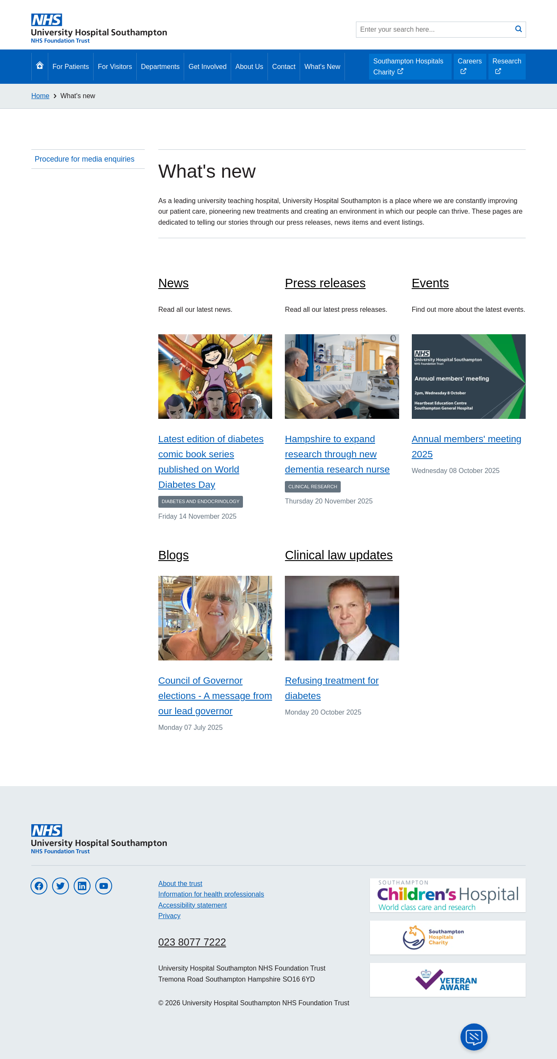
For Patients (70, 66)
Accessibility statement (192, 905)
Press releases (325, 283)
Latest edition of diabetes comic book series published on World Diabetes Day (211, 462)
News (173, 283)
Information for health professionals (211, 894)
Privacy (169, 915)
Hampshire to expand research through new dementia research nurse (337, 454)
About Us (249, 66)
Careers (470, 69)
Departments (160, 66)
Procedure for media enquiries (85, 159)
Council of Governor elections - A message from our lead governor (215, 695)
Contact (283, 66)
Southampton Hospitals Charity (408, 69)
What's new (78, 95)
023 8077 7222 (192, 942)
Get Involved (207, 66)
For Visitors (115, 66)
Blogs (173, 555)
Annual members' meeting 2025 (466, 446)
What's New (322, 66)
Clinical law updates (339, 555)
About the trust (180, 883)
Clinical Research (312, 486)
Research (506, 69)
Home (40, 95)
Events (430, 283)
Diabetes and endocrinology (201, 501)
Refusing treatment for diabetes (332, 688)
